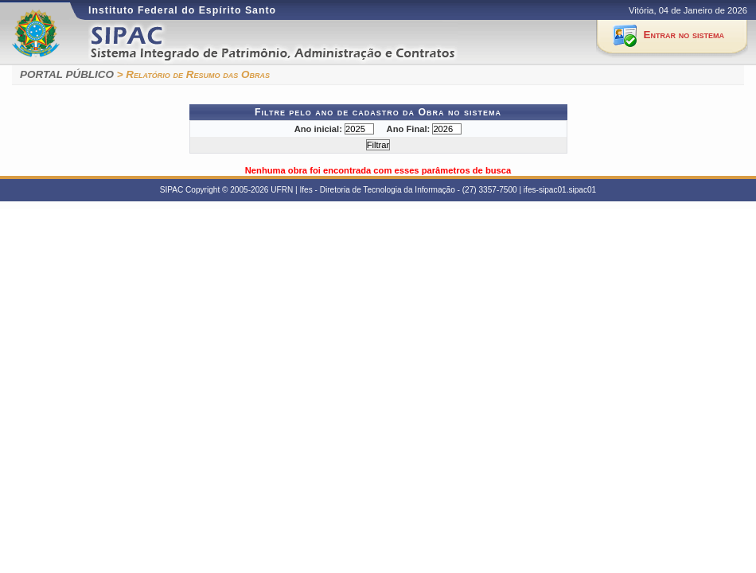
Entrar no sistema (684, 35)
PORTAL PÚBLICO (67, 74)
